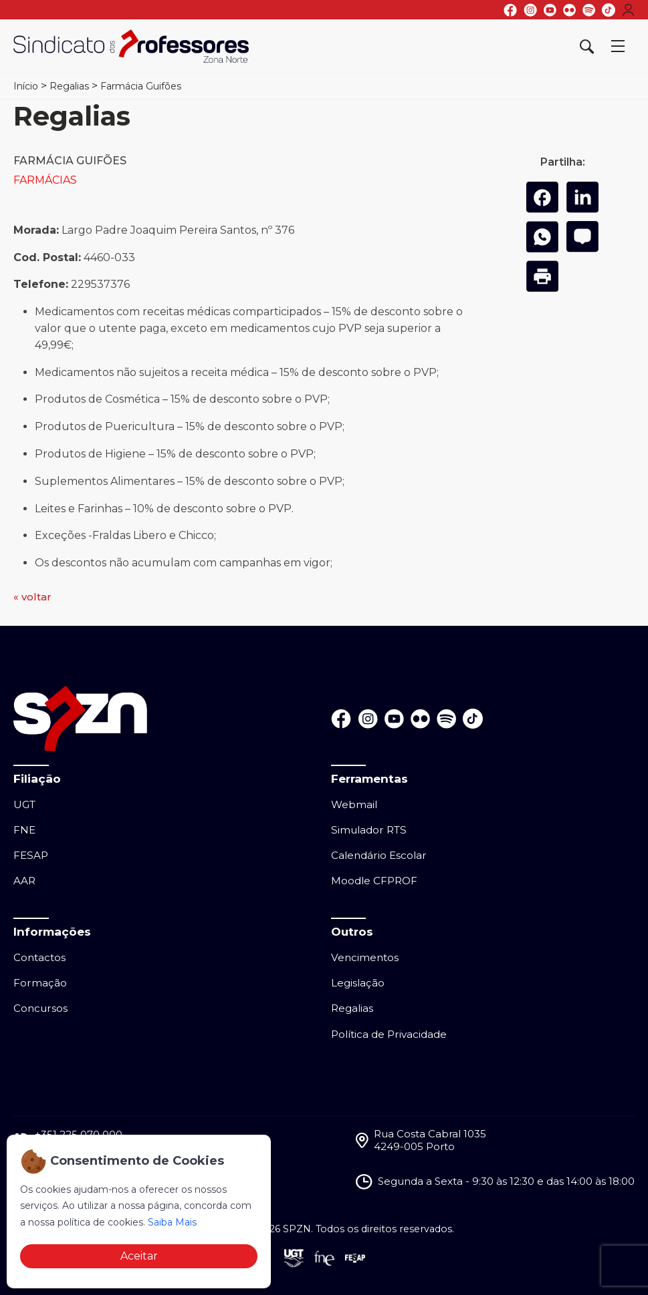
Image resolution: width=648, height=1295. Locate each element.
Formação (40, 982)
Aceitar (139, 1256)
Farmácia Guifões (140, 86)
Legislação (358, 982)
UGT (24, 804)
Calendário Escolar (379, 855)
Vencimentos (365, 957)
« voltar (32, 596)
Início (25, 86)
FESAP (30, 855)
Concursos (40, 1008)
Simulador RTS (369, 829)
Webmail (354, 804)
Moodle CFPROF (374, 880)
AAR (24, 880)
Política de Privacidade (389, 1034)
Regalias (69, 86)
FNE (24, 829)
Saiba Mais (172, 1222)
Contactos (39, 957)
